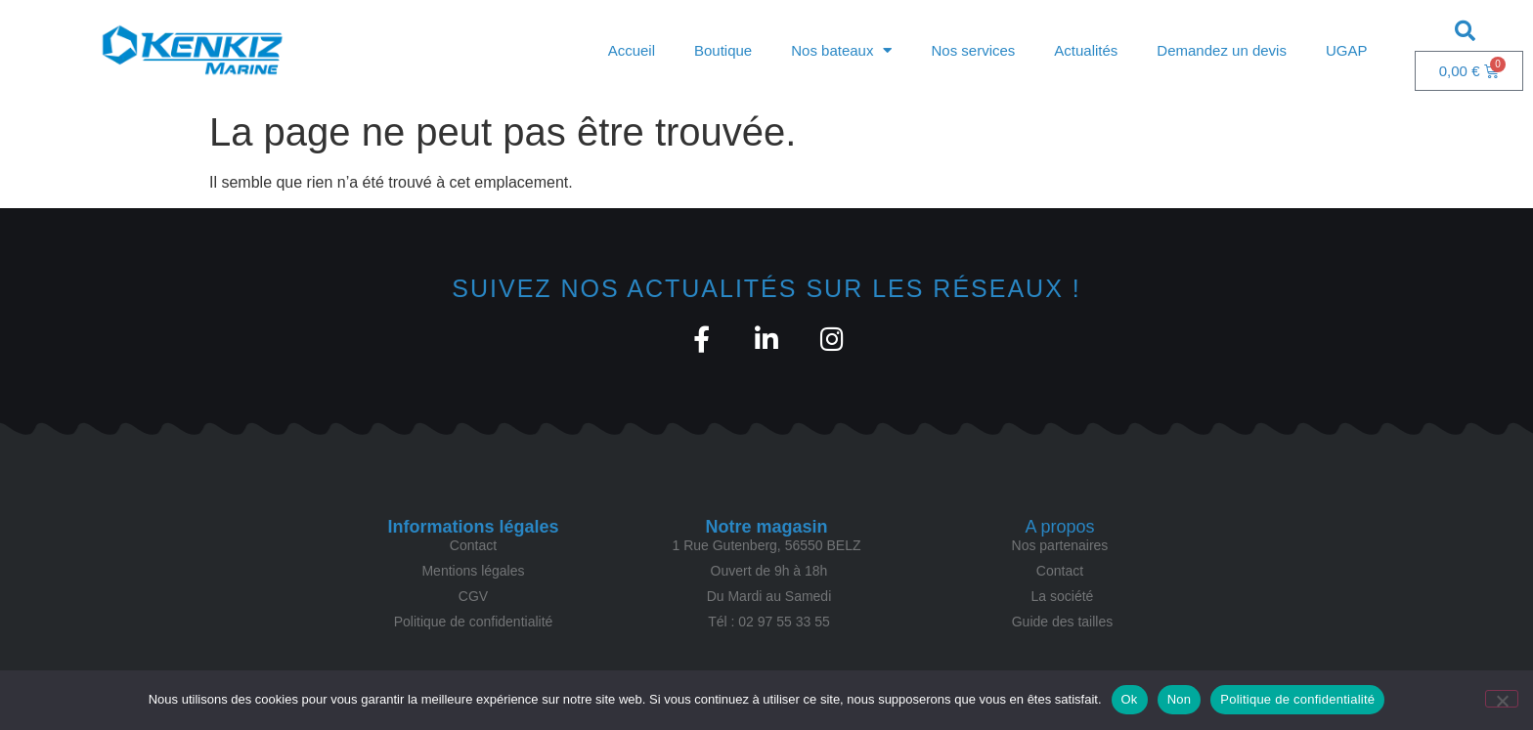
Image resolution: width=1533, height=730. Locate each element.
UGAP (1347, 50)
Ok (1129, 699)
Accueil (631, 50)
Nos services (973, 50)
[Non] (1501, 699)
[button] (1464, 30)
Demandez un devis (1222, 50)
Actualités (1085, 50)
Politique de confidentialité (1297, 699)
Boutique (723, 50)
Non (1179, 699)
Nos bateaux (841, 50)
